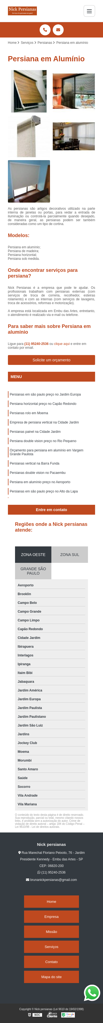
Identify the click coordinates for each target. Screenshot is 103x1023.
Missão (51, 932)
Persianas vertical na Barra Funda (34, 463)
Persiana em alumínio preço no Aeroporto (40, 482)
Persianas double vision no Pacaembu (38, 473)
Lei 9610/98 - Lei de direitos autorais (37, 826)
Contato (51, 962)
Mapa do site (51, 977)
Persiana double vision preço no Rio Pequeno (43, 441)
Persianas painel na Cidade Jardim (35, 432)
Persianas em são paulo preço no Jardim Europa (45, 394)
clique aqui (62, 344)
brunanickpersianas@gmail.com (51, 880)
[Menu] (89, 11)
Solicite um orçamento (51, 360)
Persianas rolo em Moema (29, 413)
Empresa (51, 917)
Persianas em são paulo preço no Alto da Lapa (44, 491)
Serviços (51, 947)
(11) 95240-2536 (36, 344)
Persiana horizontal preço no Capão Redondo (43, 404)
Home (51, 902)
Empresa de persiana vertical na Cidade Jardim (44, 422)
